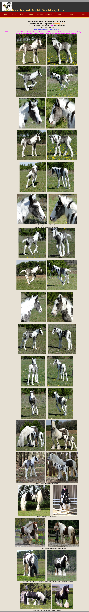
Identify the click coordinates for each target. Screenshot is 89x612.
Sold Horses (48, 14)
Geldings (30, 14)
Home (5, 14)
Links (83, 14)
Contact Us (72, 14)
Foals (59, 14)
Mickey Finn (59, 24)
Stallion (14, 14)
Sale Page (40, 14)
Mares (21, 14)
